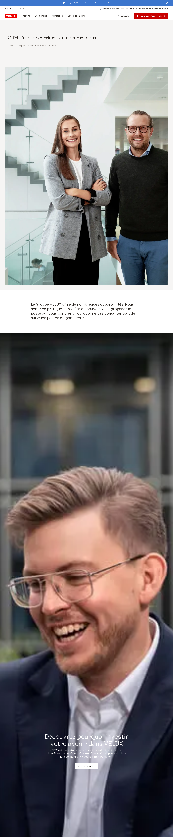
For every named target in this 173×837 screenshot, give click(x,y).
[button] (167, 3)
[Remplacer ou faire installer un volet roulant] (116, 9)
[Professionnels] (23, 9)
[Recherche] (123, 16)
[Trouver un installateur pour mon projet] (152, 9)
